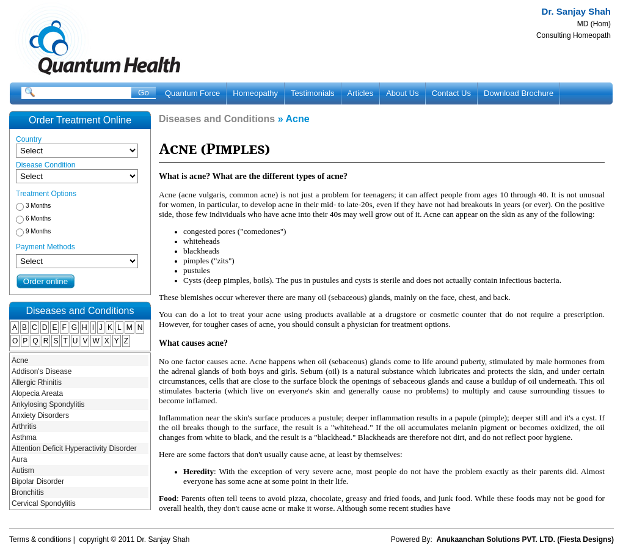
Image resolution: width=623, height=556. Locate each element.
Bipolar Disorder (38, 481)
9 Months (38, 231)
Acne (20, 360)
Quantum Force (192, 93)
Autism (23, 470)
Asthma (24, 437)
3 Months (38, 205)
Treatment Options (46, 193)
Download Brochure (518, 93)
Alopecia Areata (37, 393)
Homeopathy (255, 93)
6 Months (38, 218)
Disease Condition (45, 165)
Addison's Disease (41, 371)
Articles (361, 93)
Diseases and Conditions (217, 119)
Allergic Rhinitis (37, 382)
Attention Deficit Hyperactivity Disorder (74, 448)
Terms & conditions (40, 539)
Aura (19, 459)
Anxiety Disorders (40, 415)
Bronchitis (28, 492)
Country (29, 139)
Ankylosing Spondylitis (48, 404)
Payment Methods (45, 247)
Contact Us (451, 93)
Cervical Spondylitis (44, 503)
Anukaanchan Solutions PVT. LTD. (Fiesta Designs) (525, 539)
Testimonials (313, 93)
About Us (402, 93)
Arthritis (24, 426)
